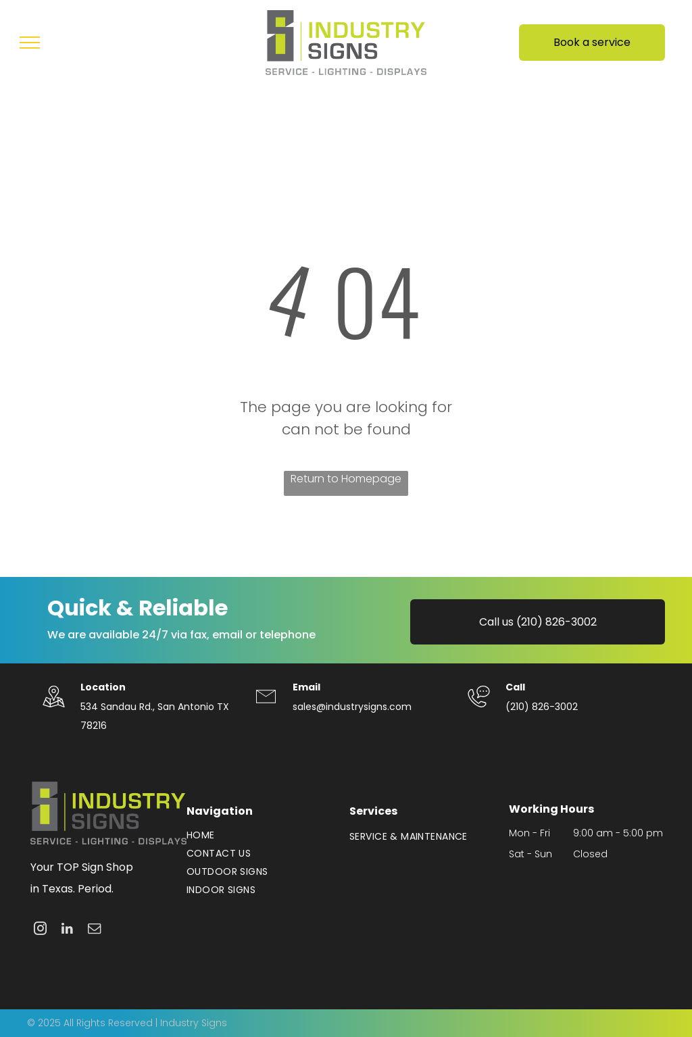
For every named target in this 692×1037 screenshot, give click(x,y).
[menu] (29, 42)
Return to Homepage (346, 478)
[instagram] (40, 930)
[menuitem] (261, 835)
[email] (94, 930)
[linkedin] (67, 930)
